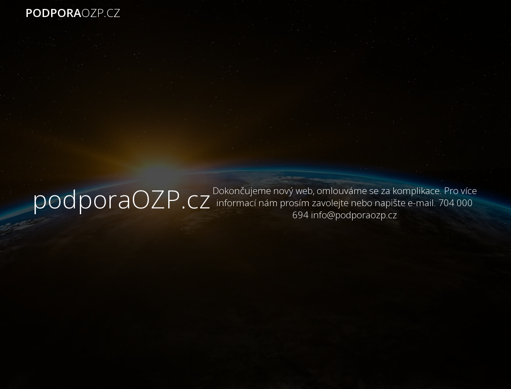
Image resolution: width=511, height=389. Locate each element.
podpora (73, 13)
